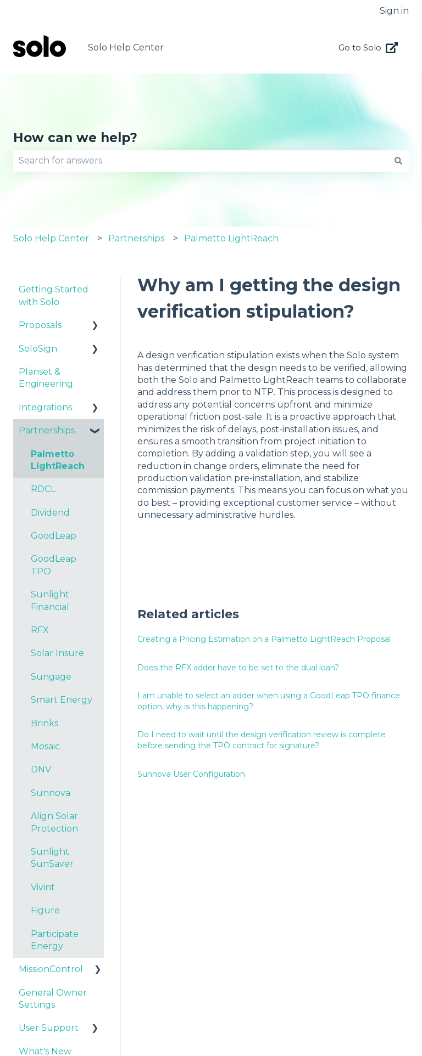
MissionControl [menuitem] (51, 969)
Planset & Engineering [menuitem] (46, 377)
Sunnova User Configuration (191, 774)
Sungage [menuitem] (51, 676)
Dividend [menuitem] (50, 512)
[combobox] (200, 160)
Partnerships (136, 238)
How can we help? (75, 137)
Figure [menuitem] (45, 910)
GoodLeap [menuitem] (53, 535)
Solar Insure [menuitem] (57, 653)
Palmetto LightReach (231, 238)
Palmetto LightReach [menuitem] (58, 460)
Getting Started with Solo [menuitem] (53, 295)
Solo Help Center (126, 47)
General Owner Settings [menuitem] (53, 998)
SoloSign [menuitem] (38, 348)
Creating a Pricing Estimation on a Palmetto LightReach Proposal (264, 639)
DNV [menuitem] (41, 769)
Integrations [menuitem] (45, 407)
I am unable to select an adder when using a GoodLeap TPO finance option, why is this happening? (268, 701)
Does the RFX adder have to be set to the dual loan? (238, 668)
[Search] (398, 160)
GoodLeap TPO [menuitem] (53, 565)
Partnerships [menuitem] (47, 430)
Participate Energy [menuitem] (55, 940)
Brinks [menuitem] (44, 723)
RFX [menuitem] (40, 630)
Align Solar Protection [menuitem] (54, 822)
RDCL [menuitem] (43, 489)
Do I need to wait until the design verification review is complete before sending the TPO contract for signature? (261, 740)
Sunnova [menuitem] (50, 793)
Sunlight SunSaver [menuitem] (52, 857)
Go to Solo (368, 47)
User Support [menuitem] (49, 1028)
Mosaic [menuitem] (45, 746)
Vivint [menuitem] (43, 887)
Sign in (394, 10)
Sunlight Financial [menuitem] (50, 600)
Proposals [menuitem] (40, 325)
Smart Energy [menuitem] (61, 699)
